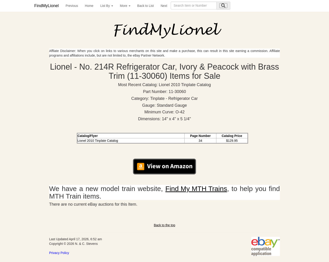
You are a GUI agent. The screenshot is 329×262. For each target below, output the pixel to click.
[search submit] (223, 5)
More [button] (125, 6)
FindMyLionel (46, 5)
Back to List (145, 6)
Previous (72, 6)
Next (164, 6)
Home (89, 6)
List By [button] (106, 6)
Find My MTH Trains (196, 188)
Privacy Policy (59, 253)
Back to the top (164, 225)
